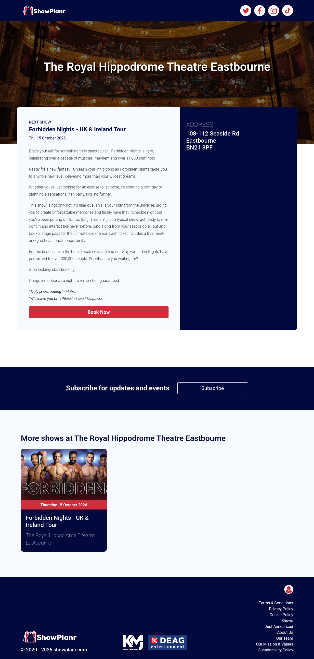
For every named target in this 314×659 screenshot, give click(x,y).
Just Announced (279, 626)
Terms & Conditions (276, 603)
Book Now (99, 312)
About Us (285, 632)
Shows (287, 620)
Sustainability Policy (275, 650)
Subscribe (212, 388)
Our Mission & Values (274, 644)
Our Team (284, 638)
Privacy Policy (281, 609)
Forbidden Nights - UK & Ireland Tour (77, 129)
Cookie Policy (281, 614)
